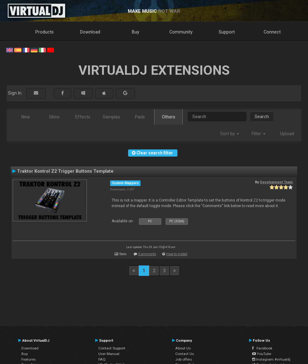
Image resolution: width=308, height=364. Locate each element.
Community (181, 31)
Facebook (262, 348)
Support (227, 31)
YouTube (261, 354)
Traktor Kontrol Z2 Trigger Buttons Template (65, 171)
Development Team (276, 182)
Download (90, 31)
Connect (272, 31)
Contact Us (184, 354)
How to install (176, 254)
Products (44, 31)
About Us (183, 348)
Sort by (229, 133)
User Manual (108, 354)
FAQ (101, 359)
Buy (135, 31)
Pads (140, 116)
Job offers (183, 359)
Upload (287, 133)
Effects (82, 116)
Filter (259, 133)
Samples (111, 116)
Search (262, 116)
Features (28, 359)
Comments (147, 254)
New (25, 116)
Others (168, 116)
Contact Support (111, 348)
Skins (54, 116)
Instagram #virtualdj (271, 359)
